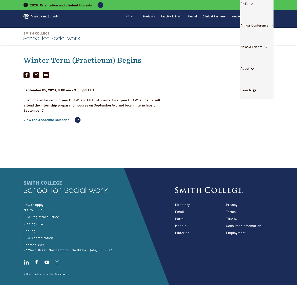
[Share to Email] (46, 75)
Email (179, 212)
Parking (29, 231)
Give (261, 16)
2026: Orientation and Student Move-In (61, 5)
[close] (271, 5)
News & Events (219, 36)
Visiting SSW (33, 224)
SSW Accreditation (38, 238)
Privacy (232, 205)
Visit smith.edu (45, 16)
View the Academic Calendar (46, 120)
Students (148, 16)
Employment (236, 233)
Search (263, 36)
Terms (231, 212)
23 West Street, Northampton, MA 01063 (54, 250)
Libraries (182, 233)
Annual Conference (184, 36)
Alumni (192, 16)
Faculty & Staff (171, 16)
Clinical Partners (214, 16)
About (244, 36)
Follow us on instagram (57, 262)
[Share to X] (36, 75)
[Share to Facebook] (26, 75)
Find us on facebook (36, 262)
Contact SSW (33, 245)
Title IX (231, 219)
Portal (179, 219)
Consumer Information (243, 226)
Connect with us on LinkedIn (26, 262)
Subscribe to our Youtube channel (47, 262)
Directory (182, 205)
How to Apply (240, 16)
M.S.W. (139, 36)
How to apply (33, 205)
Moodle (180, 226)
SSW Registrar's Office (41, 217)
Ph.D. (157, 36)
